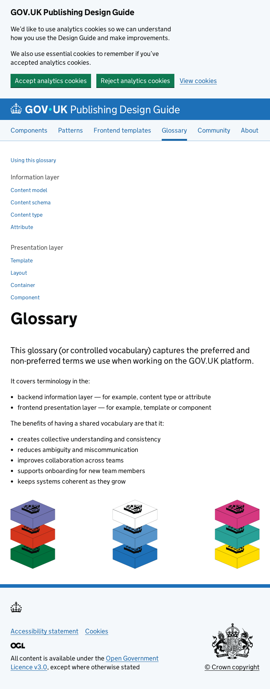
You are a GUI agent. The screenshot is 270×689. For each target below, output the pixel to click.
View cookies (198, 80)
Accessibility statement (44, 631)
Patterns (70, 130)
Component (25, 297)
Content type (27, 214)
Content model (29, 190)
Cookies (96, 631)
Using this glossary (33, 160)
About (249, 130)
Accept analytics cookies (51, 81)
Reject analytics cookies (135, 81)
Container (23, 285)
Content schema (31, 202)
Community (214, 130)
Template (22, 260)
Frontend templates (122, 130)
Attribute (22, 227)
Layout (19, 272)
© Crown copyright (232, 667)
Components (29, 130)
